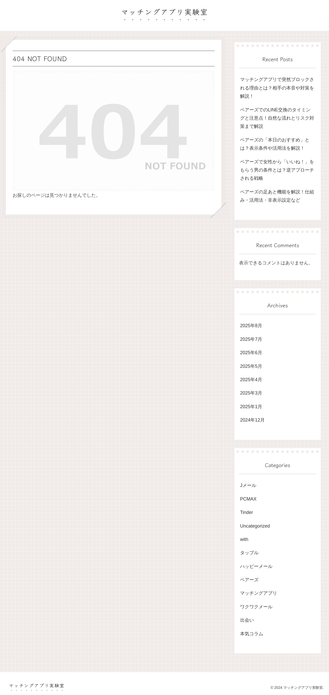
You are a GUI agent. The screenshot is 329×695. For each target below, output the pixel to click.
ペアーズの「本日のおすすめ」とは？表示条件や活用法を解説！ (274, 144)
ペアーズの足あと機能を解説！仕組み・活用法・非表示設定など (277, 196)
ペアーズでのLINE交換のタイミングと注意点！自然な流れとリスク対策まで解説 (277, 118)
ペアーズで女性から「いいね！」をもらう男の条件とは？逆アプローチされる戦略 (277, 170)
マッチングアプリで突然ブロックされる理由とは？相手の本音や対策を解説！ (277, 88)
